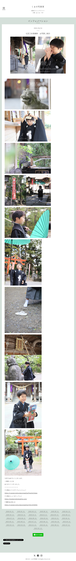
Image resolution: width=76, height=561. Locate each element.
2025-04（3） (66, 511)
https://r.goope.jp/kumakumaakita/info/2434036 (21, 505)
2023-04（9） (55, 521)
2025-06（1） (44, 511)
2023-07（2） (32, 521)
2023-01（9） (22, 525)
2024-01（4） (44, 518)
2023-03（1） (67, 521)
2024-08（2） (66, 514)
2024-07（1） (11, 518)
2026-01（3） (10, 511)
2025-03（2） (10, 514)
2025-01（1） (33, 514)
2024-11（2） (44, 514)
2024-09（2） (55, 514)
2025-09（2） (32, 511)
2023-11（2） (55, 518)
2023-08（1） (21, 521)
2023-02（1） (10, 525)
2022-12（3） (33, 525)
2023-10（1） (66, 518)
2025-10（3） (21, 511)
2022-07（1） (66, 525)
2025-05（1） (55, 511)
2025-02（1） (22, 514)
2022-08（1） (55, 525)
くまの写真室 (38, 6)
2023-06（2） (44, 521)
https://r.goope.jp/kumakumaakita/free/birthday (21, 493)
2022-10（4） (44, 525)
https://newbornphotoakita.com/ (16, 499)
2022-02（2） (38, 528)
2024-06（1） (22, 518)
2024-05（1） (33, 518)
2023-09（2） (10, 521)
